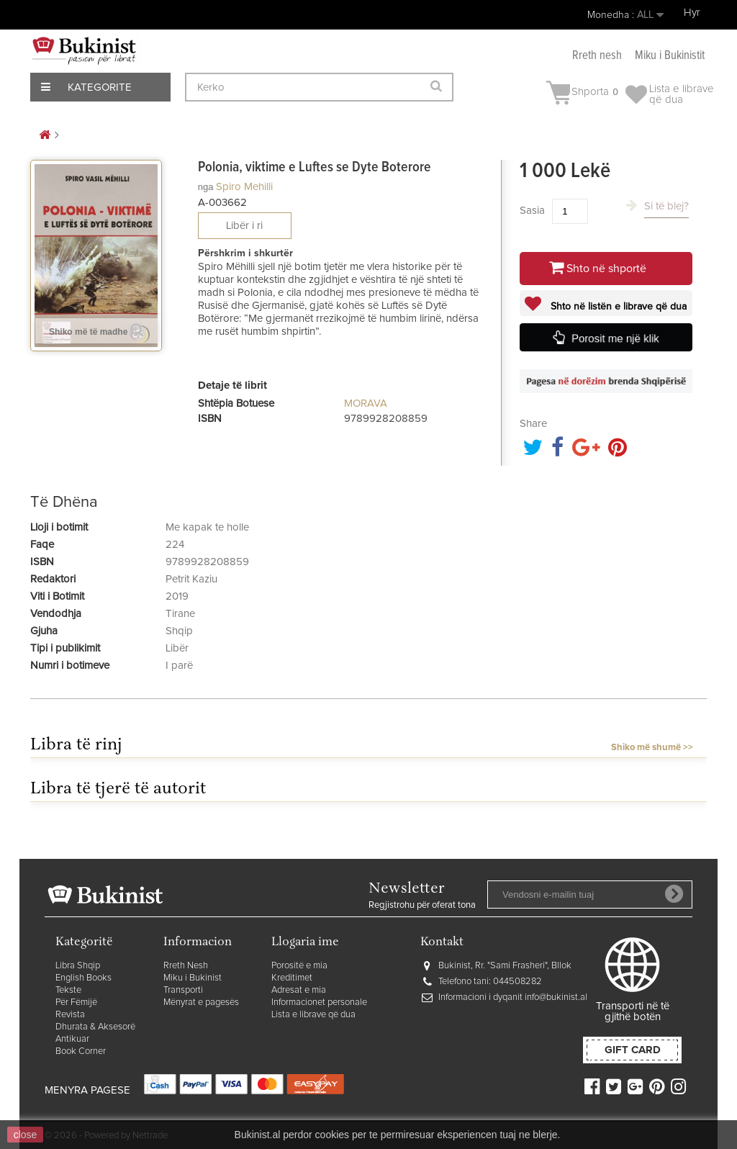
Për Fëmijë (76, 1002)
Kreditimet (291, 978)
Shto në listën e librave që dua (617, 307)
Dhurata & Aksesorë (95, 1027)
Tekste (68, 990)
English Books (83, 978)
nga (206, 186)
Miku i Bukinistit (670, 56)
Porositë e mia (299, 965)
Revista (70, 1014)
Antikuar (72, 1039)
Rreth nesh (597, 56)
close (25, 1134)
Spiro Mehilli (244, 186)
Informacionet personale (319, 1002)
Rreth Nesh (185, 965)
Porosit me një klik (616, 338)
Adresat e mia (298, 990)
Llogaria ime (305, 943)
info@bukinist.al (556, 997)
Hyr (692, 12)
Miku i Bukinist (192, 978)
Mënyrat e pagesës (201, 1002)
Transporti (183, 990)
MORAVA (365, 403)
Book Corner (80, 1051)
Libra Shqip (77, 965)
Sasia (532, 210)
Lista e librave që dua (313, 1014)
